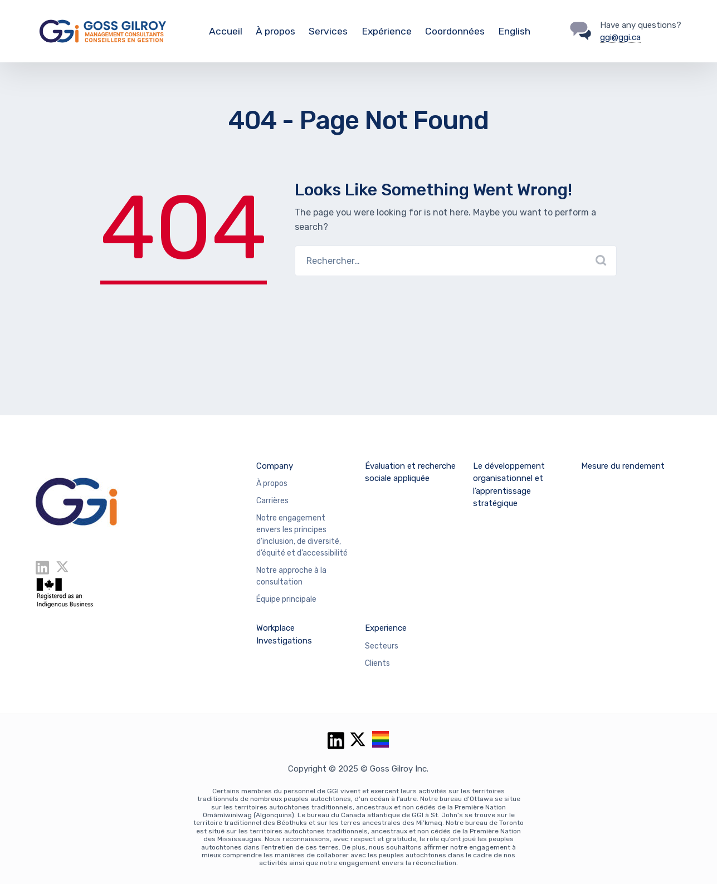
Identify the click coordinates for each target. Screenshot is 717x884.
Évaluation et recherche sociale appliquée (410, 472)
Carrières (272, 500)
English (514, 31)
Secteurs (381, 646)
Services (328, 31)
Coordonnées (455, 31)
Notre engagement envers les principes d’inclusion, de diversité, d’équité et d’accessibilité (302, 535)
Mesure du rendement (623, 466)
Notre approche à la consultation (291, 576)
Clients (377, 663)
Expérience (387, 31)
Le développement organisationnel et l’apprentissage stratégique (509, 485)
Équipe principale (286, 599)
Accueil (225, 31)
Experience (386, 628)
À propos (275, 31)
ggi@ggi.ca (620, 37)
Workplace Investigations (284, 634)
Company (274, 466)
